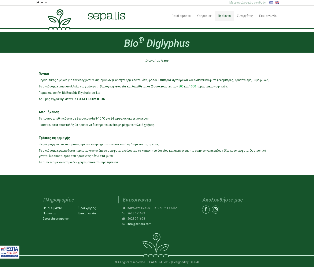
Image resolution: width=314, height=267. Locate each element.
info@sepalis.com (139, 224)
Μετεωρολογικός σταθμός (247, 2)
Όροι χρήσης (87, 208)
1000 (192, 86)
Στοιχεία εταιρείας (56, 218)
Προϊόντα (49, 213)
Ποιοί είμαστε (52, 208)
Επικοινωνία (87, 213)
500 (181, 86)
